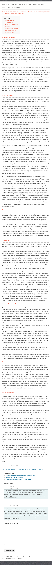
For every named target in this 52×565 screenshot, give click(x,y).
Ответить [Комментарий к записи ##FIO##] (6, 520)
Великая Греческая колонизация (14, 477)
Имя (5, 544)
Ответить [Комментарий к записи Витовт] (6, 499)
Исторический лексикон (43, 556)
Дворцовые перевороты (7, 558)
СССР (9, 7)
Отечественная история (24, 4)
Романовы (15, 558)
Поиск (22, 7)
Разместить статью (33, 556)
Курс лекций (41, 4)
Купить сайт (19, 556)
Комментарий (7, 528)
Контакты (15, 556)
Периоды (34, 4)
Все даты (4, 4)
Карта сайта (25, 556)
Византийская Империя (37, 469)
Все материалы (16, 7)
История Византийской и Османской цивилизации (18, 469)
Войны (19, 558)
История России (12, 4)
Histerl (3, 469)
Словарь (4, 7)
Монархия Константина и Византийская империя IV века (20, 475)
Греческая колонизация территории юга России (18, 479)
